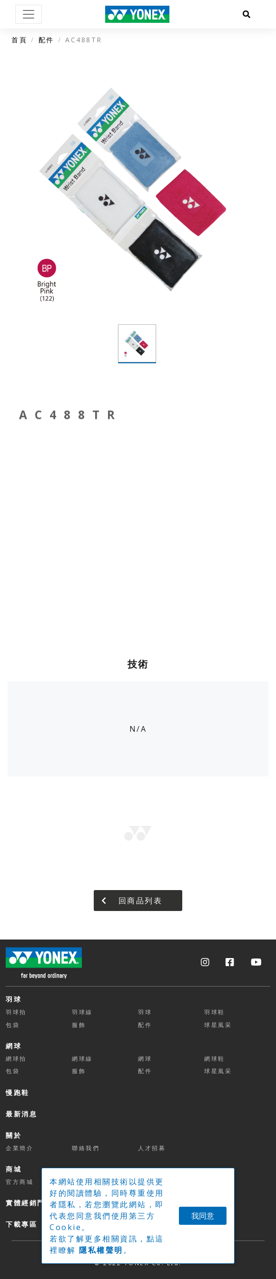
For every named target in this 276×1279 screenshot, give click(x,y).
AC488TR (83, 39)
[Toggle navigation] (28, 14)
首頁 (19, 39)
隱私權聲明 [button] (101, 1250)
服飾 (79, 1025)
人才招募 (152, 1148)
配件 (46, 39)
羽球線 (82, 1012)
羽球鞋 (214, 1012)
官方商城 (19, 1182)
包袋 (13, 1025)
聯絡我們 (85, 1148)
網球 (13, 1045)
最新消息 (21, 1113)
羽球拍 (16, 1012)
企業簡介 (19, 1148)
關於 (13, 1135)
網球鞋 (214, 1059)
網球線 (82, 1059)
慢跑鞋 (18, 1092)
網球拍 (16, 1059)
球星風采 (218, 1025)
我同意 (202, 1216)
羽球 (13, 999)
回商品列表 (131, 900)
